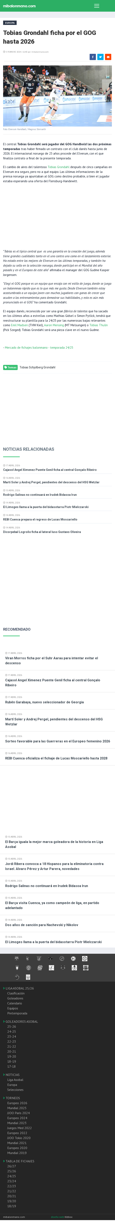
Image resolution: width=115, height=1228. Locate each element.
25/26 (11, 1171)
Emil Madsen (19, 325)
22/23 (11, 1186)
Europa (12, 1085)
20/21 (11, 1196)
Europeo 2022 (17, 1133)
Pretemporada (17, 1013)
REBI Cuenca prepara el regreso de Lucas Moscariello (40, 519)
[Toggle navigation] (97, 6)
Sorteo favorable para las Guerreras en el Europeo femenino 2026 (57, 741)
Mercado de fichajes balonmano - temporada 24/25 (39, 347)
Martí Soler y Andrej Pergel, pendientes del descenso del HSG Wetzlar (51, 482)
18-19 (11, 1061)
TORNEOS (11, 1098)
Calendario (14, 1003)
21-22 (11, 1046)
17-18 (11, 1066)
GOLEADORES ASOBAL (20, 1021)
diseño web (58, 1216)
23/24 (11, 1181)
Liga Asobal (15, 1080)
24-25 (11, 1031)
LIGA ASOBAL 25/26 (18, 988)
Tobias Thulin (98, 325)
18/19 (11, 1206)
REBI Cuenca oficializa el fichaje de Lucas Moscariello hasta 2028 (56, 758)
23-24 (11, 1036)
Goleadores (15, 998)
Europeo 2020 (17, 1148)
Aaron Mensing (54, 325)
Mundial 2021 (17, 1143)
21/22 (11, 1191)
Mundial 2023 (17, 1123)
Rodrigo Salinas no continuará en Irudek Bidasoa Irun (40, 494)
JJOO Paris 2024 (18, 1113)
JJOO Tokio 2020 (19, 1138)
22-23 (11, 1041)
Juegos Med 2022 (19, 1128)
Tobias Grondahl (58, 167)
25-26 (11, 1026)
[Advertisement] (56, 216)
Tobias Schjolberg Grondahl (37, 367)
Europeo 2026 (17, 1103)
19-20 (11, 1056)
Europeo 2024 (17, 1118)
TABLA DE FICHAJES (18, 1161)
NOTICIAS (11, 1075)
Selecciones (15, 1090)
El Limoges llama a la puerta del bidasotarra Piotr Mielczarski (46, 507)
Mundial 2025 (17, 1108)
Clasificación (16, 993)
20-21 (11, 1051)
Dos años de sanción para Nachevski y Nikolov (41, 925)
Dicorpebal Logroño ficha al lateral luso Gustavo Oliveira (42, 532)
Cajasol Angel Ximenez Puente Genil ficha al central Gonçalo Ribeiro (50, 469)
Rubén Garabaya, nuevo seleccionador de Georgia (44, 702)
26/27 (11, 1166)
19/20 (11, 1201)
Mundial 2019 (17, 1153)
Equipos (12, 1008)
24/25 (11, 1176)
